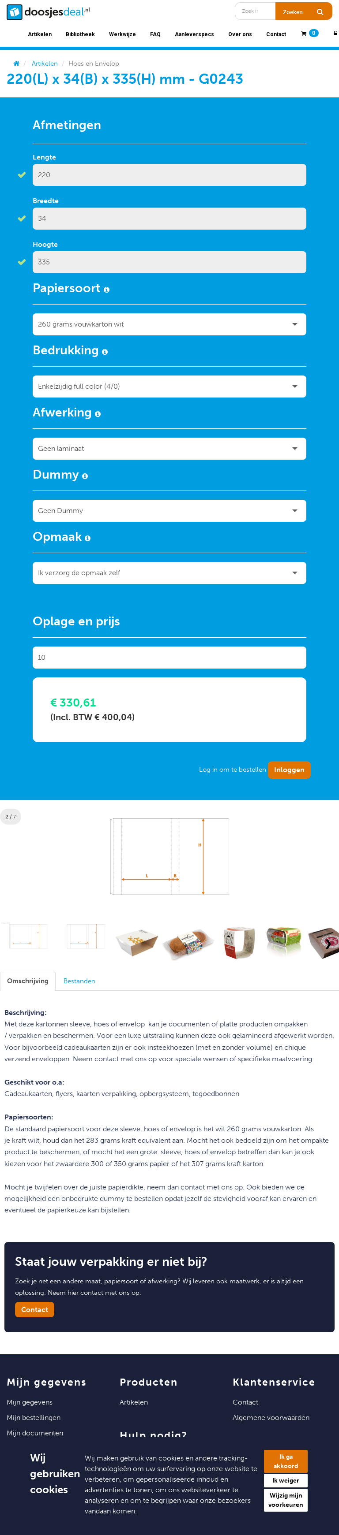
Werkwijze (122, 34)
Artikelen (40, 34)
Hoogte (45, 244)
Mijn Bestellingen (33, 1417)
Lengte (44, 157)
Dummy (60, 476)
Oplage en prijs (76, 622)
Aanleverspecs (194, 34)
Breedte (46, 201)
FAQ (155, 34)
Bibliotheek (80, 34)
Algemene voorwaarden (271, 1417)
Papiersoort (71, 289)
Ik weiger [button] (285, 1480)
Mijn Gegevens (30, 1402)
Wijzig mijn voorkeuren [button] (285, 1500)
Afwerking (67, 414)
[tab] (28, 981)
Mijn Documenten (35, 1433)
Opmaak (61, 538)
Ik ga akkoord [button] (286, 1461)
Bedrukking (70, 351)
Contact (276, 34)
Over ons (240, 34)
